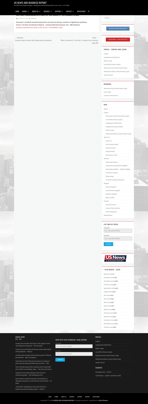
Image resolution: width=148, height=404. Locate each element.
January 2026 (108, 273)
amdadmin (33, 18)
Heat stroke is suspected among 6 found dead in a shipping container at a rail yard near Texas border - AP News (33, 380)
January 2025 (108, 316)
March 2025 (107, 309)
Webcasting (109, 176)
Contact (69, 11)
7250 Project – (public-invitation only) (108, 375)
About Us (35, 11)
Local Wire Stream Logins (112, 64)
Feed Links (107, 92)
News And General (112, 162)
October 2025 (108, 284)
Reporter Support (111, 194)
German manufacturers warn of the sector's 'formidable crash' (39, 27)
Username (107, 228)
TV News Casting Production (115, 180)
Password (106, 235)
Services (47, 11)
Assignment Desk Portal (111, 57)
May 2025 (107, 302)
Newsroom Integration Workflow (117, 166)
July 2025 (107, 295)
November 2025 (109, 280)
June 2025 (107, 298)
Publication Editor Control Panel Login (116, 71)
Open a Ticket (110, 197)
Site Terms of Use (111, 155)
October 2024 (108, 327)
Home (17, 11)
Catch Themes (103, 400)
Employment (81, 11)
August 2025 (108, 291)
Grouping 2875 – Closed (103, 371)
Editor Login (108, 61)
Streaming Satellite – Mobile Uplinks (118, 169)
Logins (24, 11)
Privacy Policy (110, 151)
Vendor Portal (108, 75)
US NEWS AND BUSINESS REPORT (30, 3)
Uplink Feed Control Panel (114, 127)
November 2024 (109, 323)
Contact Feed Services (111, 95)
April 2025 (107, 305)
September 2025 (109, 288)
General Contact (111, 205)
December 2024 (109, 319)
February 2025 (108, 312)
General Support (111, 187)
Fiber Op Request (111, 212)
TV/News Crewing (111, 173)
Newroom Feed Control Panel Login (115, 68)
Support (58, 11)
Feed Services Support (113, 190)
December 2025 (109, 277)
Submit (108, 244)
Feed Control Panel (112, 144)
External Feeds (110, 148)
